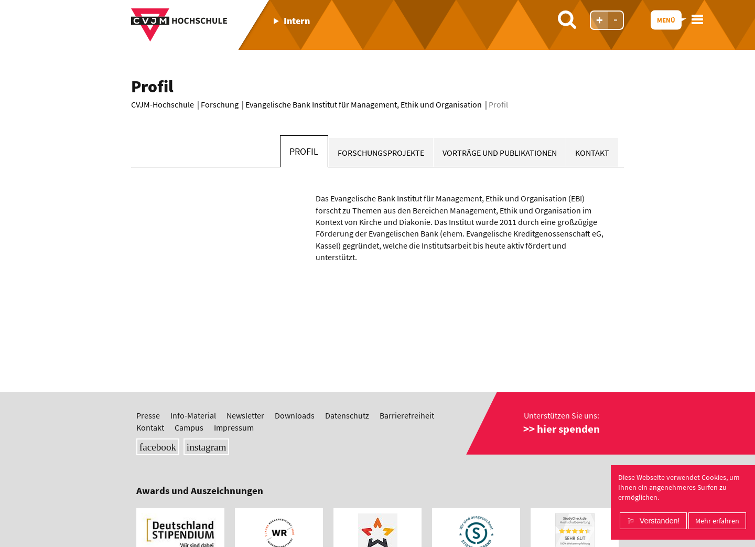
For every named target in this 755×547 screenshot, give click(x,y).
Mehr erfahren (717, 520)
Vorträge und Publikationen (500, 152)
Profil (303, 151)
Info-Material (193, 415)
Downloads (295, 415)
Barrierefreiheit (407, 415)
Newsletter (245, 415)
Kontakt (592, 152)
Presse (148, 415)
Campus (189, 427)
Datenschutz (347, 415)
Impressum (234, 427)
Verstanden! (660, 521)
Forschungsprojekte (381, 152)
